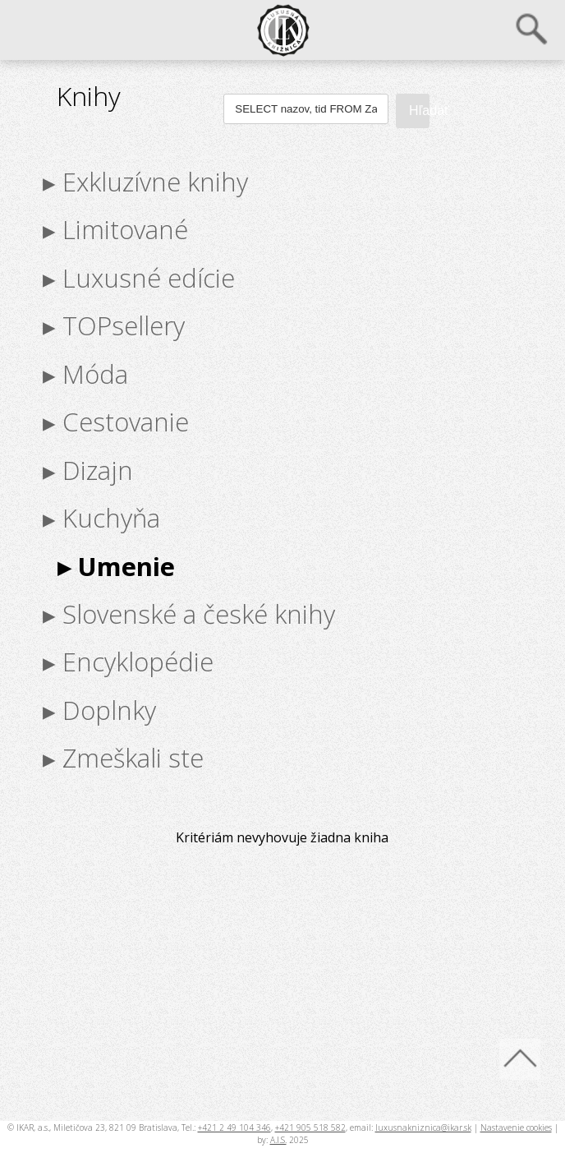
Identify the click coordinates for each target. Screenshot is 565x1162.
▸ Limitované (115, 229)
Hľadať (419, 111)
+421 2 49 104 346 (234, 1127)
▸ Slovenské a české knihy (189, 614)
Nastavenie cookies (516, 1127)
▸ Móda (85, 374)
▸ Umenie (116, 565)
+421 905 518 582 (310, 1127)
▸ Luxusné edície (139, 278)
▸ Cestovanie (116, 421)
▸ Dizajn (88, 469)
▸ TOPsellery (114, 325)
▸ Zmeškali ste (123, 757)
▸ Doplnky (99, 710)
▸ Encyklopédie (128, 661)
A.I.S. (278, 1140)
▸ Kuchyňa (101, 517)
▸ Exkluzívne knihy (145, 181)
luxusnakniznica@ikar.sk (423, 1127)
